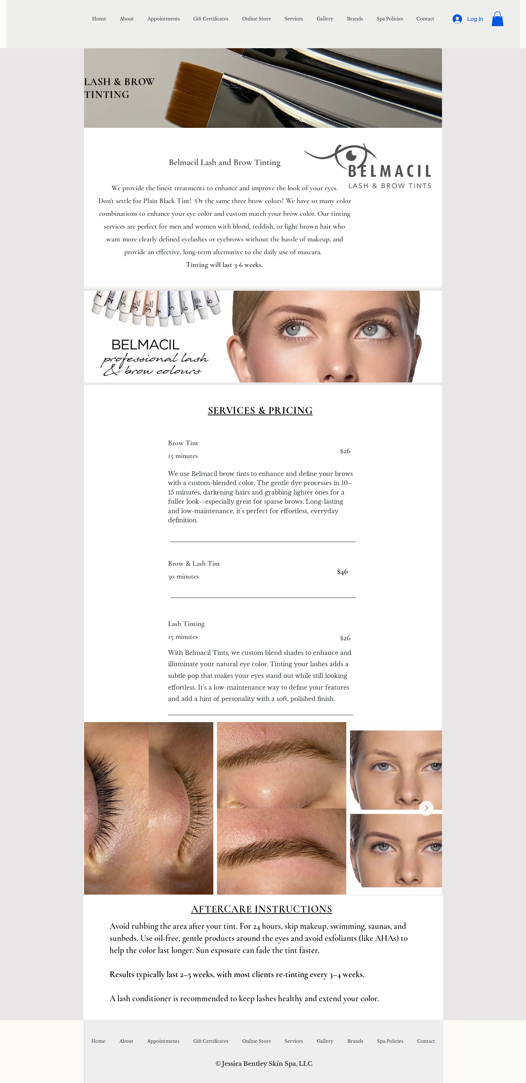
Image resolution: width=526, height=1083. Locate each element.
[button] (497, 18)
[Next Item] (426, 808)
